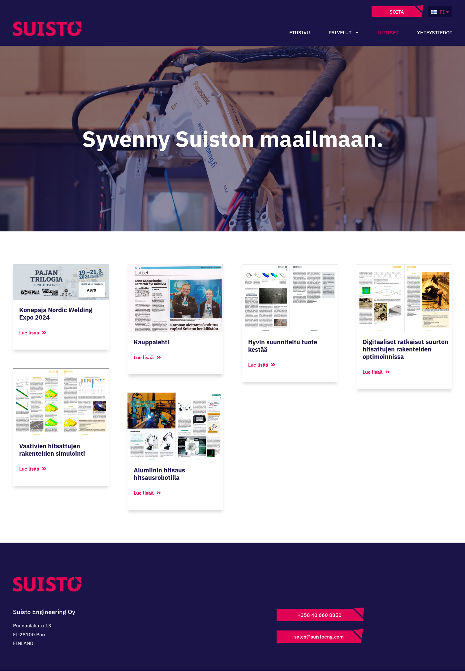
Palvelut (344, 32)
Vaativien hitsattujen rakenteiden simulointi (52, 449)
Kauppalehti (151, 342)
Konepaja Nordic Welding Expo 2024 (55, 313)
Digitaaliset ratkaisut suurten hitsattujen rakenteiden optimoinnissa (405, 349)
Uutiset (388, 32)
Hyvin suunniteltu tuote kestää (282, 346)
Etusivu (299, 32)
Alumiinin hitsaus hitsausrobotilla (159, 474)
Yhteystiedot (434, 32)
